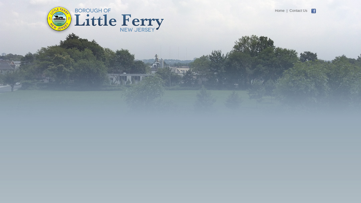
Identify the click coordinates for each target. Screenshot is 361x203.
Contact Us (298, 10)
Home (280, 10)
